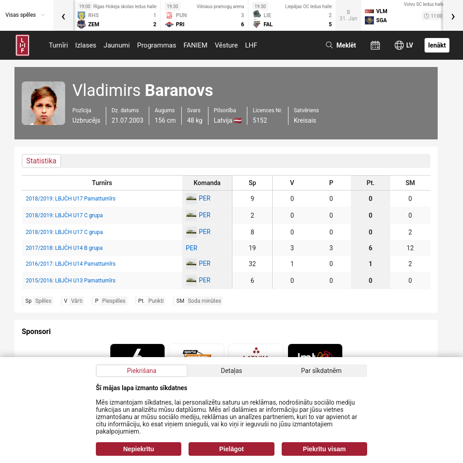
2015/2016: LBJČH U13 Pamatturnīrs (70, 280)
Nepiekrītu (138, 449)
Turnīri (58, 45)
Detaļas (231, 370)
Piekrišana (141, 370)
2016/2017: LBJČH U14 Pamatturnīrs (70, 264)
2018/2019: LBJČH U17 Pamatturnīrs (70, 199)
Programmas (156, 45)
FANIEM (196, 45)
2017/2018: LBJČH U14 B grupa (64, 248)
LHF (251, 45)
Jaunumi (117, 45)
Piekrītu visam (324, 449)
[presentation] (63, 15)
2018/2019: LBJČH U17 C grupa (64, 215)
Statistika (41, 161)
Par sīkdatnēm (321, 370)
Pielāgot (231, 449)
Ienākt (437, 45)
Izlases (85, 45)
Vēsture (226, 45)
